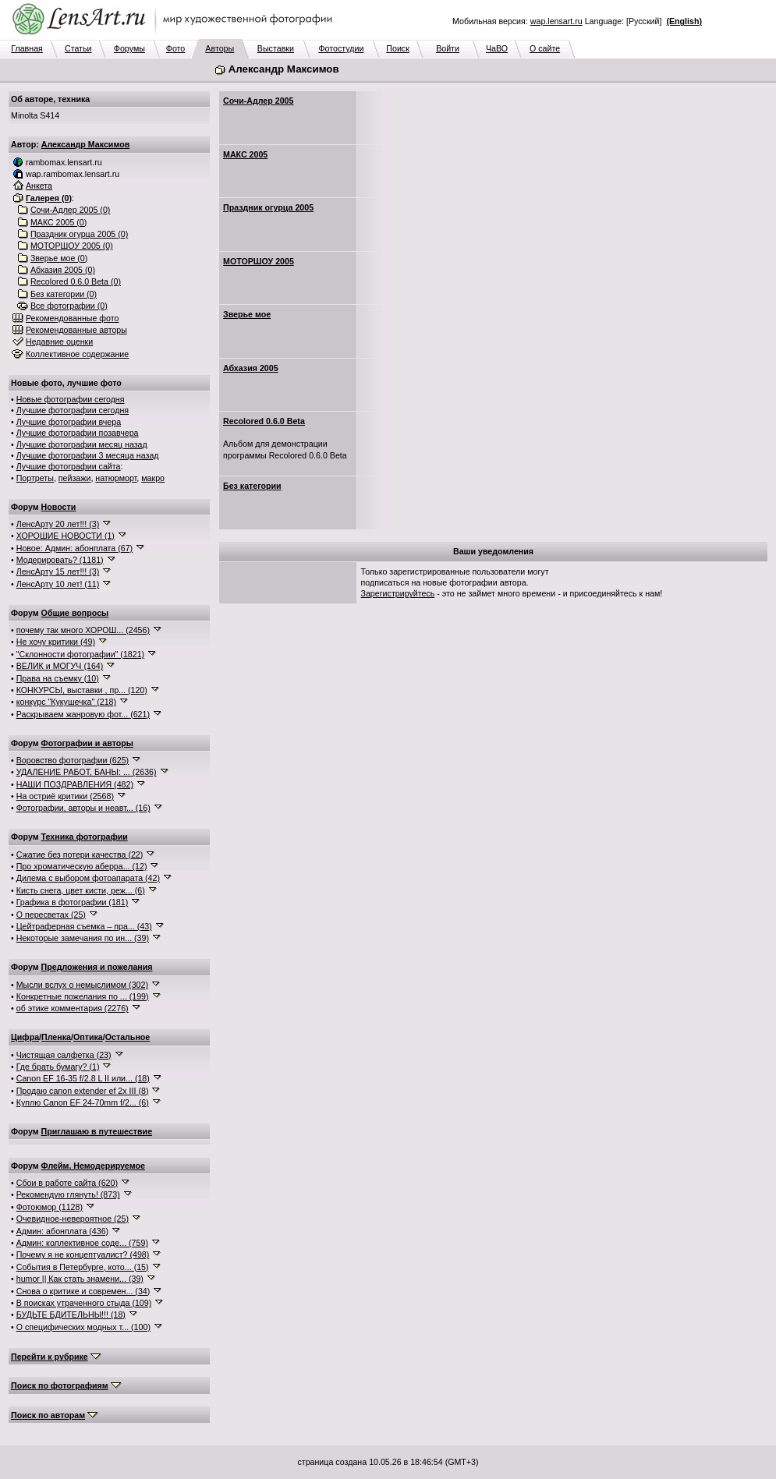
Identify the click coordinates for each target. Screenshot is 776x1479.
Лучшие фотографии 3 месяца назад (87, 455)
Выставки (275, 48)
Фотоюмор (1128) (49, 1207)
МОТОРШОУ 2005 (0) (71, 245)
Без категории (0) (63, 294)
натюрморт (115, 478)
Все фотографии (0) (69, 305)
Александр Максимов (85, 144)
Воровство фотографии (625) (72, 760)
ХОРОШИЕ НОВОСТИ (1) (65, 535)
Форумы (129, 48)
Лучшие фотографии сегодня (72, 410)
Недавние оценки (59, 341)
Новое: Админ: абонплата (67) (74, 548)
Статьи (78, 48)
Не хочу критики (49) (55, 641)
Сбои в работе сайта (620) (67, 1182)
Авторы (219, 48)
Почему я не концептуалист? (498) (83, 1254)
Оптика (88, 1037)
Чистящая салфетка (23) (64, 1055)
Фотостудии (340, 48)
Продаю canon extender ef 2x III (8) (82, 1090)
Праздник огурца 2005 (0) (79, 234)
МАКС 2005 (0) (58, 222)
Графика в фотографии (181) (72, 902)
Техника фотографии (84, 836)
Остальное (128, 1037)
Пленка (56, 1037)
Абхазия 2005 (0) (62, 269)
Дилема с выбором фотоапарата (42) (88, 878)
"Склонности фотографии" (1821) (80, 654)
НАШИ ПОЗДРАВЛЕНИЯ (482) (74, 784)
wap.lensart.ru (556, 21)
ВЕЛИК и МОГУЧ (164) (60, 666)
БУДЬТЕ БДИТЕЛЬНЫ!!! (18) (71, 1314)
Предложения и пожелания (97, 966)
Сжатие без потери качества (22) (80, 854)
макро (153, 478)
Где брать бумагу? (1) (58, 1066)
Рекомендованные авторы (76, 329)
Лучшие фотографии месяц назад (81, 444)
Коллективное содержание (77, 354)
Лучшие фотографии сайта (68, 466)
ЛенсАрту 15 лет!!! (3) (58, 571)
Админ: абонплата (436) (62, 1231)
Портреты (35, 478)
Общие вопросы (75, 612)
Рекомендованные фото (72, 318)
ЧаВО (497, 48)
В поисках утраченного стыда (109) (84, 1302)
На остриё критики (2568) (65, 796)
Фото (175, 48)
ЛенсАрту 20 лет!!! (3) (58, 524)
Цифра (25, 1037)
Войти (447, 48)
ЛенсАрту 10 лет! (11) (58, 584)
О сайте (545, 48)
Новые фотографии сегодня (70, 399)
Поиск (397, 48)
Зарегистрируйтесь (398, 593)
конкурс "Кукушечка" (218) (66, 701)
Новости (58, 506)
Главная (27, 48)
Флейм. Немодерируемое (93, 1165)
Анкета (39, 185)
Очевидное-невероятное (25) (72, 1218)
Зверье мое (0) (58, 258)
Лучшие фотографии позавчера (77, 432)
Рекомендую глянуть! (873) (68, 1194)
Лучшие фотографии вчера (68, 421)
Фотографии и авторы (87, 743)
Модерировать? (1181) (60, 559)
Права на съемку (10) (57, 678)
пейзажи (74, 478)
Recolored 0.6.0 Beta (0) (75, 281)
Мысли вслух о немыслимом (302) (82, 984)
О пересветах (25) (51, 914)
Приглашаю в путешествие (96, 1131)
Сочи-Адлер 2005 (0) (70, 209)
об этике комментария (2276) (72, 1008)
